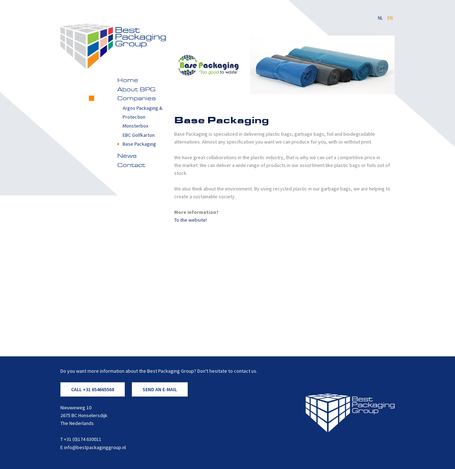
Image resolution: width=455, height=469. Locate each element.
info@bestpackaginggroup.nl (95, 447)
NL (381, 18)
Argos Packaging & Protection (142, 112)
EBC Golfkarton (139, 135)
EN (390, 18)
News (126, 156)
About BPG (136, 90)
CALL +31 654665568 (92, 389)
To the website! (190, 220)
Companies (136, 99)
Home (127, 80)
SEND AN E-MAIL (160, 389)
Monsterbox (135, 126)
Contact (131, 165)
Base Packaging (139, 144)
